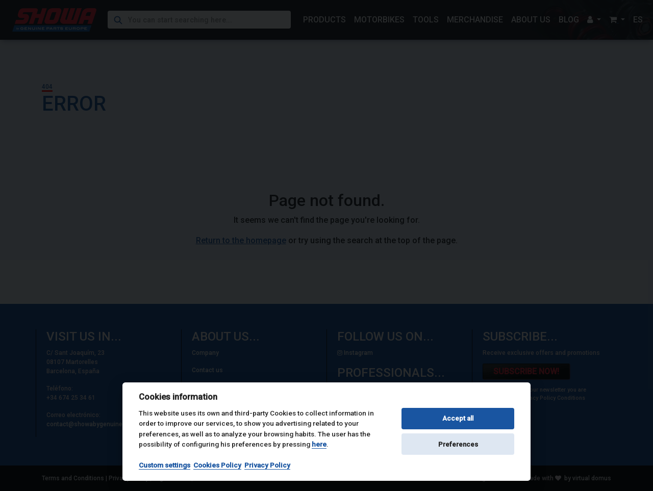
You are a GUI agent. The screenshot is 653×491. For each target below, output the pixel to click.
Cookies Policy (217, 465)
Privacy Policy (267, 465)
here (319, 444)
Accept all (457, 418)
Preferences (458, 444)
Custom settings (164, 465)
